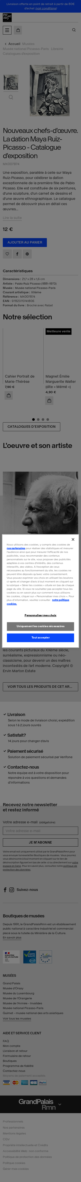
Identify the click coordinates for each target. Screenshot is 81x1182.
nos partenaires (16, 548)
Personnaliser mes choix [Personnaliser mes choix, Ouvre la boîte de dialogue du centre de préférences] (40, 615)
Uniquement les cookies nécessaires (40, 626)
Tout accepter (40, 637)
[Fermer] (73, 539)
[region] (40, 591)
